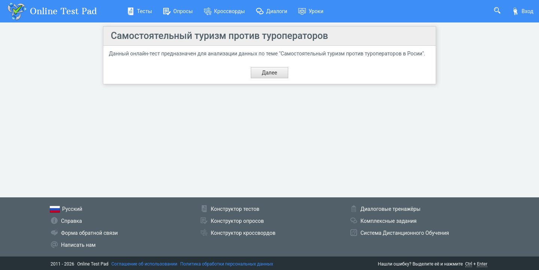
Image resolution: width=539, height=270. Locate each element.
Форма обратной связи (89, 233)
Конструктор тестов (235, 209)
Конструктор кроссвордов (243, 233)
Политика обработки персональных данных (226, 264)
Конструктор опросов (237, 221)
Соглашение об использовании (144, 264)
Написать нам (78, 245)
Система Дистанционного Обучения (404, 233)
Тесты (139, 11)
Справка (71, 221)
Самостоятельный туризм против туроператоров (219, 35)
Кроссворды (224, 11)
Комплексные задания (388, 221)
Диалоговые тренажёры (390, 209)
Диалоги (271, 11)
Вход (522, 11)
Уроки (310, 11)
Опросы (178, 11)
